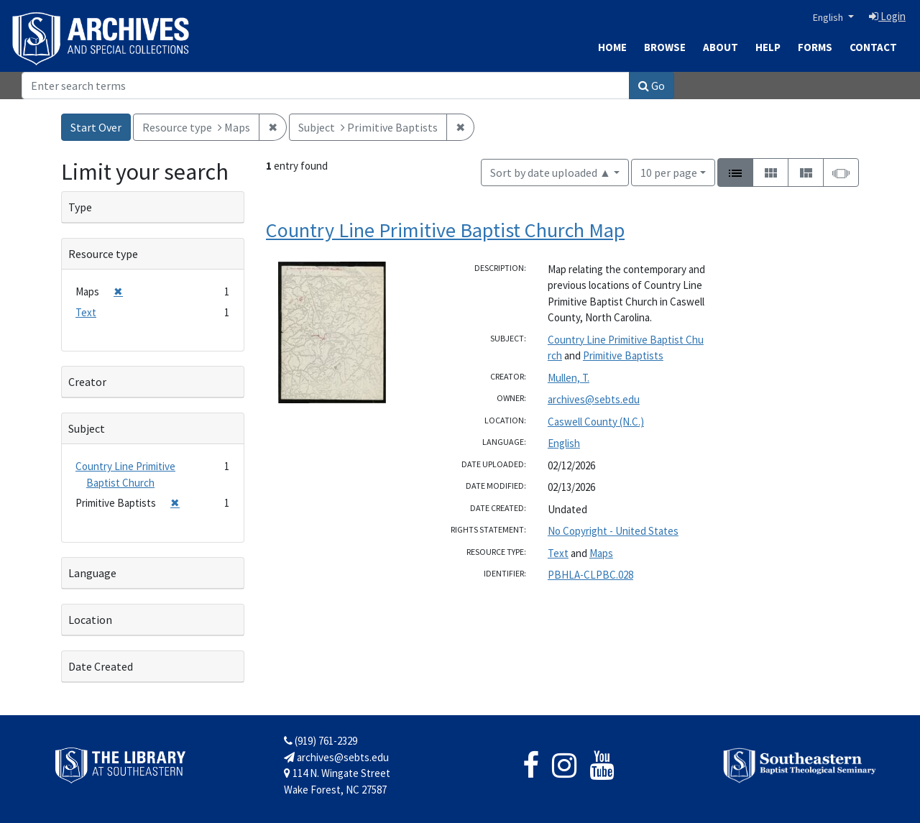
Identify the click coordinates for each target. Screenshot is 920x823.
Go (651, 85)
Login (887, 16)
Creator (87, 381)
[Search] (326, 85)
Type (80, 207)
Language (92, 573)
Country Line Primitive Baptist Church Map (445, 230)
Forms (815, 47)
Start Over (95, 127)
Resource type (103, 254)
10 (668, 171)
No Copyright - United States (613, 531)
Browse (665, 47)
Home (612, 47)
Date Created (100, 666)
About (720, 47)
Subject (86, 428)
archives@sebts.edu (594, 399)
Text (558, 553)
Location (90, 619)
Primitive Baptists (623, 355)
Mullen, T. (568, 378)
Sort (550, 172)
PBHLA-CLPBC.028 (590, 574)
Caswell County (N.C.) (596, 421)
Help (768, 47)
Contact (873, 47)
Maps (601, 553)
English (829, 17)
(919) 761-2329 (320, 741)
